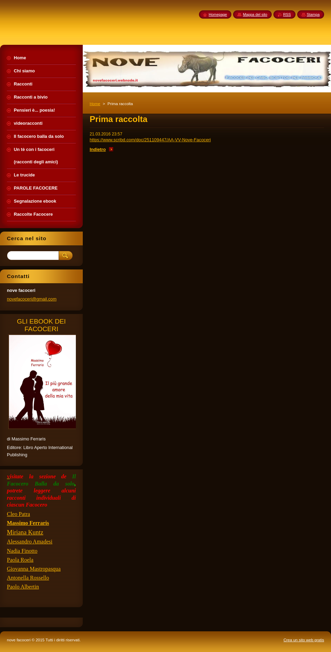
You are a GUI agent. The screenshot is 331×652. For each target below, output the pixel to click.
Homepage (218, 14)
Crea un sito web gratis (303, 640)
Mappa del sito (255, 14)
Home (95, 104)
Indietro (98, 149)
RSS (287, 14)
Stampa (313, 14)
